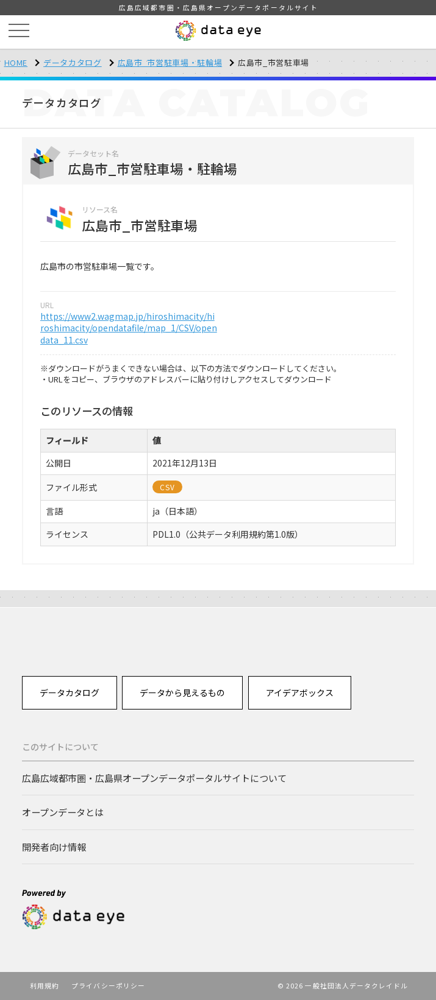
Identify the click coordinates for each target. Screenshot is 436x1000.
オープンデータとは (63, 812)
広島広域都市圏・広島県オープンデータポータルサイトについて (154, 777)
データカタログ (72, 62)
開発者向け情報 (54, 846)
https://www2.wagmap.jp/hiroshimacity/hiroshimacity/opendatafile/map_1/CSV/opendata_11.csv (128, 328)
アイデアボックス (300, 692)
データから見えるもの (182, 692)
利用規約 (44, 985)
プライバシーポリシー (108, 985)
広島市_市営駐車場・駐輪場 (170, 62)
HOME (16, 62)
